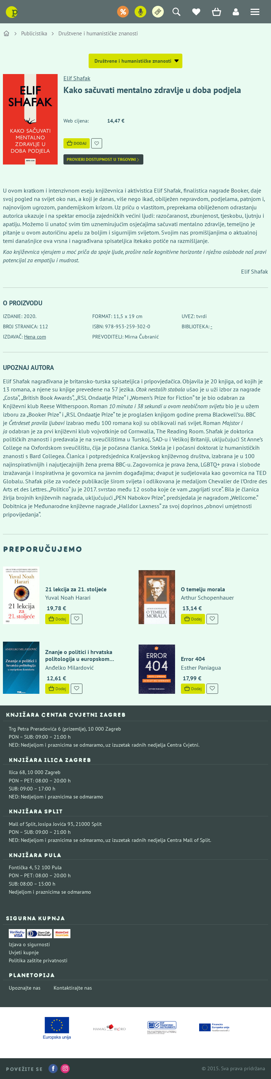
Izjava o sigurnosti (29, 944)
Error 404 (193, 658)
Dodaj (76, 143)
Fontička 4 (20, 867)
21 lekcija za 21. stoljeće (76, 589)
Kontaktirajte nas (73, 988)
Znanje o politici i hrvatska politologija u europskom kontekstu (78, 658)
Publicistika (34, 33)
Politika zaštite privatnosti (38, 960)
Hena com (35, 336)
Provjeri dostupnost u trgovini (103, 159)
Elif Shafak (76, 78)
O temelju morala (203, 589)
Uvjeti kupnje (24, 952)
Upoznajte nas (24, 988)
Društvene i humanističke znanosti (98, 33)
